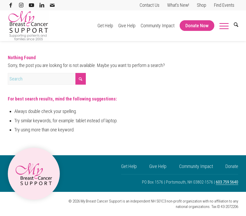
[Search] (233, 25)
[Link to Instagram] (21, 5)
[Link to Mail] (52, 5)
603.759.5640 (227, 182)
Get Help (129, 166)
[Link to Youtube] (31, 5)
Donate (231, 166)
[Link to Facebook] (10, 5)
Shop (201, 5)
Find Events (224, 5)
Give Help (157, 166)
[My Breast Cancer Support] (28, 25)
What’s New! (178, 5)
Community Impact (196, 166)
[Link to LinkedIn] (42, 5)
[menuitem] (149, 5)
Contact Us (149, 5)
